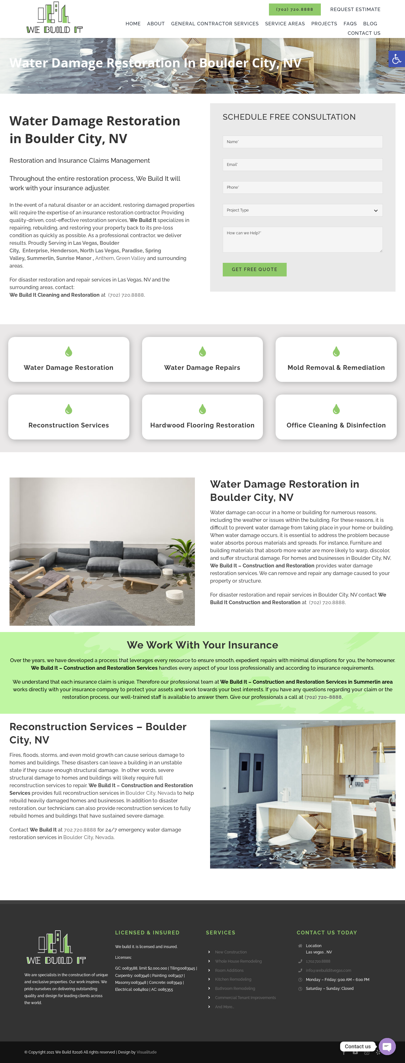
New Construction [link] (231, 952)
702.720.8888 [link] (80, 830)
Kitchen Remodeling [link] (233, 979)
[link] (397, 59)
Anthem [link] (104, 258)
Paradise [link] (132, 251)
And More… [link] (224, 1007)
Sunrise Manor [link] (73, 258)
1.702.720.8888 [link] (318, 961)
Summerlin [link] (40, 258)
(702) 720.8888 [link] (126, 295)
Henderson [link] (64, 251)
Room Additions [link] (229, 970)
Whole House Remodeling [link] (238, 961)
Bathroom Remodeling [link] (235, 988)
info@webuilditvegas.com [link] (328, 970)
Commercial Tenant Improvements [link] (245, 998)
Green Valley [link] (131, 258)
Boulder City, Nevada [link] (151, 793)
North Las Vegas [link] (99, 251)
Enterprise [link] (35, 251)
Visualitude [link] (147, 1052)
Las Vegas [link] (85, 243)
